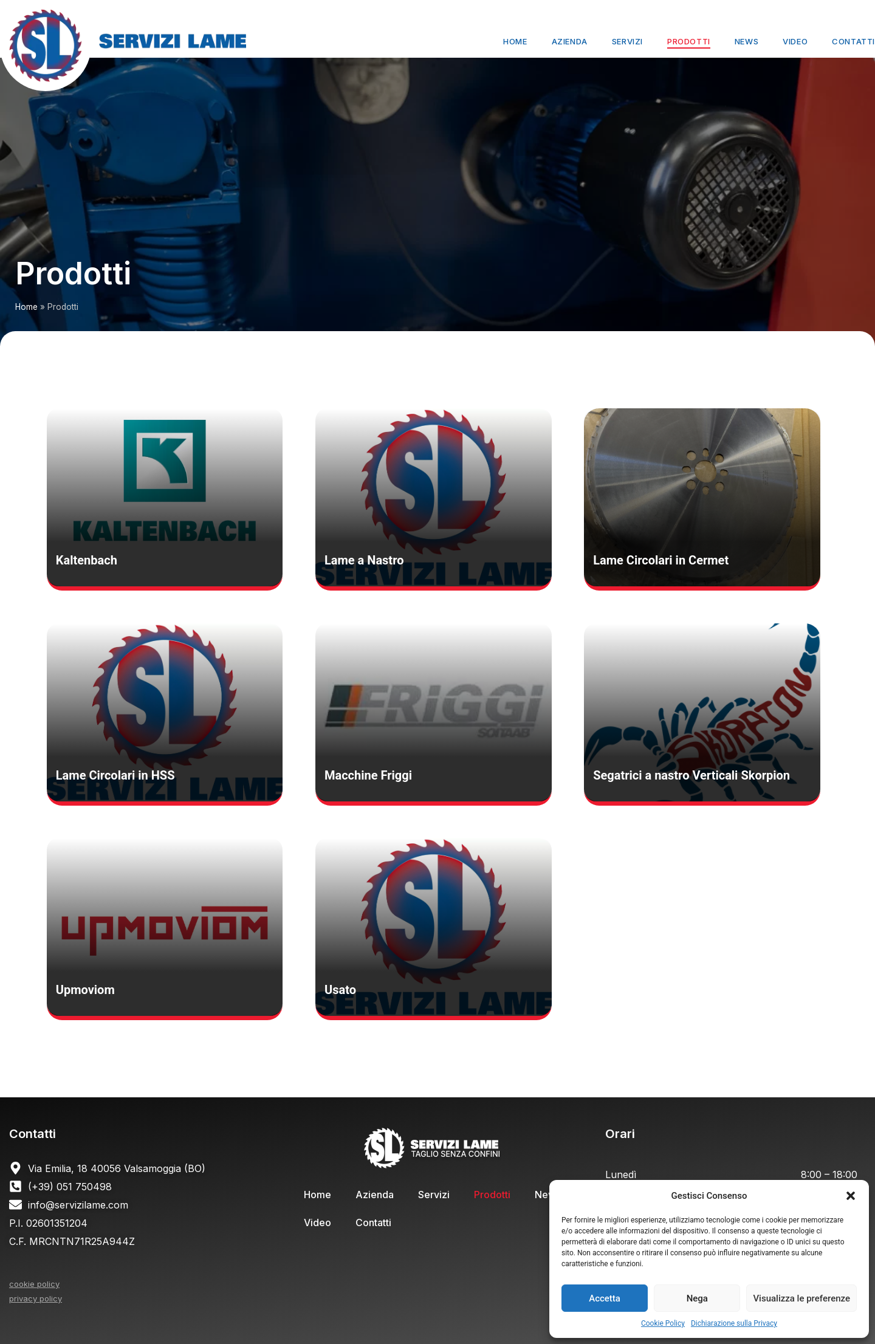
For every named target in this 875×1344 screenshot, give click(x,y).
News (746, 41)
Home (515, 41)
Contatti (853, 41)
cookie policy (34, 1284)
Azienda (570, 41)
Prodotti (688, 41)
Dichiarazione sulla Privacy (734, 1323)
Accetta (604, 1298)
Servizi (627, 41)
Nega (697, 1298)
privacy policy (35, 1298)
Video (795, 41)
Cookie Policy (663, 1323)
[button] (851, 1196)
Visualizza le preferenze (801, 1298)
